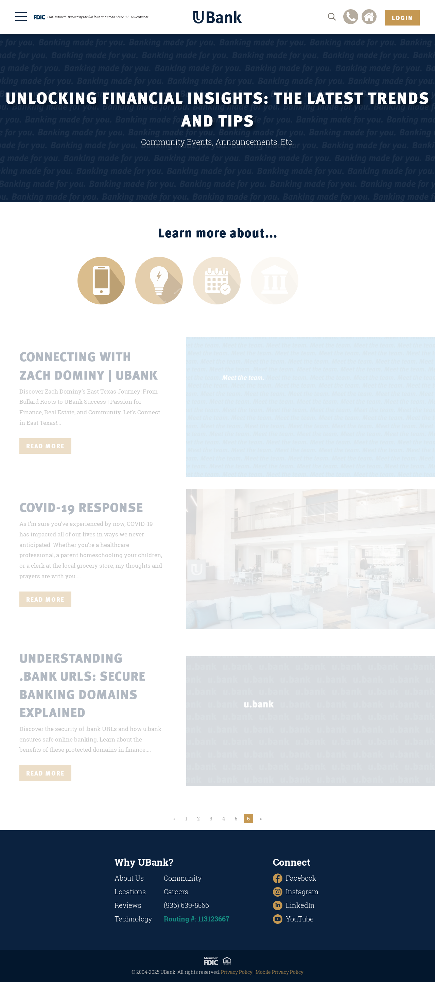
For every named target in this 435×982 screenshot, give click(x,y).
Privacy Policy (237, 972)
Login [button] (402, 17)
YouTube (293, 918)
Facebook (294, 878)
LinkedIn (294, 905)
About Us (129, 878)
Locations (130, 891)
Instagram (295, 891)
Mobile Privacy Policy (279, 972)
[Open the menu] (21, 16)
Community (183, 878)
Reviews (128, 905)
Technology (133, 918)
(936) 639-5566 (186, 905)
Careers (176, 891)
